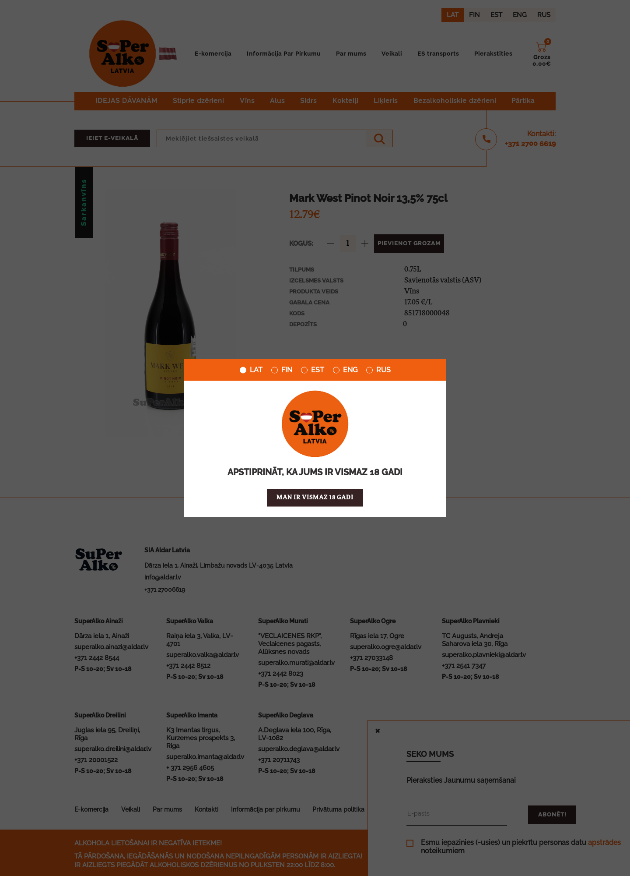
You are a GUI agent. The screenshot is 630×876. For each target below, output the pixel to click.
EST (312, 370)
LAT (251, 370)
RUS (378, 370)
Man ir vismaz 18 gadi (315, 498)
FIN (281, 370)
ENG (345, 370)
